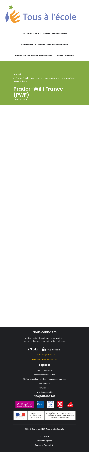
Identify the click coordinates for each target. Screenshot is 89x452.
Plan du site (44, 436)
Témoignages (44, 388)
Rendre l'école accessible (55, 33)
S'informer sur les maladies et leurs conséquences (44, 44)
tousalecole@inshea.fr (44, 354)
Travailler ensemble (64, 55)
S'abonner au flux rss (44, 359)
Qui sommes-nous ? (31, 33)
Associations (44, 383)
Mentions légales (44, 440)
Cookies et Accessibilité (44, 445)
